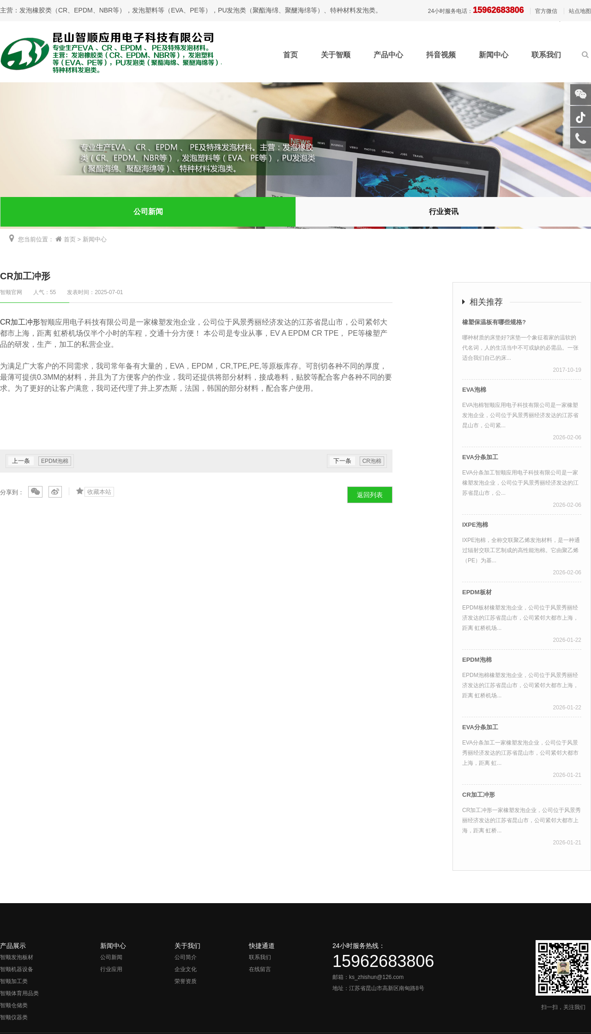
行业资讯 (443, 211)
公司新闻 (148, 211)
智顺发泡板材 (16, 957)
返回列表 (370, 495)
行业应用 (111, 969)
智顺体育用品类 (19, 993)
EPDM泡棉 (54, 461)
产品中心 (388, 55)
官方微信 (546, 11)
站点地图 (580, 11)
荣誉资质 (186, 981)
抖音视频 (441, 55)
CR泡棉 (371, 461)
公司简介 (186, 957)
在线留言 (260, 969)
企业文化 (186, 969)
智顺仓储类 (14, 1005)
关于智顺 (335, 55)
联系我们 (546, 55)
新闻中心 (493, 55)
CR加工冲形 (20, 322)
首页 (290, 55)
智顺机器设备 (16, 969)
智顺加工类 (14, 981)
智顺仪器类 (14, 1017)
